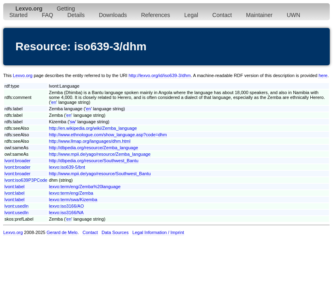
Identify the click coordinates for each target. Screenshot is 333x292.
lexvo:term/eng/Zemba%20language (85, 186)
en (53, 102)
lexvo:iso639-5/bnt (67, 167)
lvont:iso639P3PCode (25, 180)
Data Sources (115, 232)
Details (76, 15)
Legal (191, 15)
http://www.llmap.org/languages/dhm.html (89, 141)
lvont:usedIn (16, 206)
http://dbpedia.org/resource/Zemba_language (93, 147)
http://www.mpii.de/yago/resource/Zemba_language (100, 154)
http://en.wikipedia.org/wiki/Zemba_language (93, 128)
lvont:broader (17, 160)
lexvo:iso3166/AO (66, 206)
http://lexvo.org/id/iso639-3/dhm (159, 75)
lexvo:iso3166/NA (66, 212)
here (322, 75)
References (155, 15)
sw (72, 121)
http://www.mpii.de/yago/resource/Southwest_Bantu (100, 173)
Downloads (113, 15)
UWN (293, 15)
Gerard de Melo (62, 232)
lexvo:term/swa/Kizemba (73, 199)
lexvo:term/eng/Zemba (71, 193)
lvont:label (14, 186)
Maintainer (259, 15)
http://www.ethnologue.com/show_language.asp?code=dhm (108, 134)
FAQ (47, 15)
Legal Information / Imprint (158, 232)
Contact (222, 15)
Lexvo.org (22, 75)
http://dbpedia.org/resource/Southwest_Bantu (94, 160)
